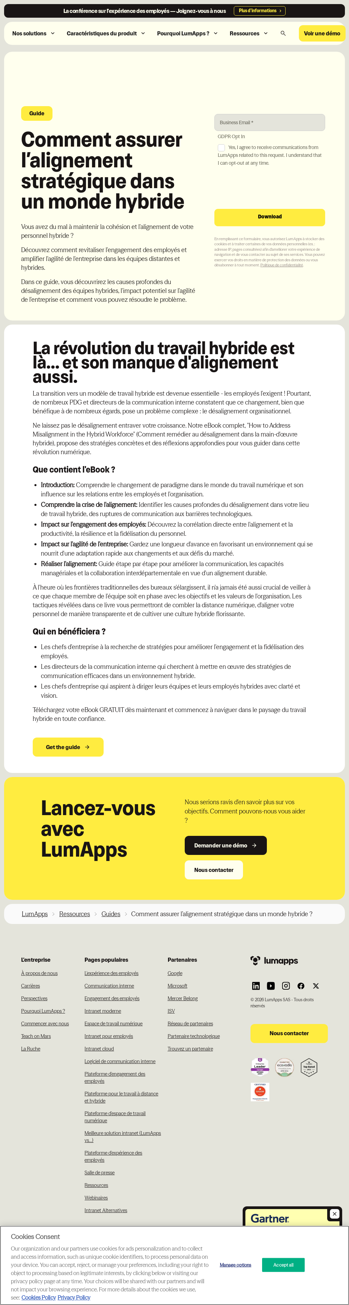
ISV (171, 1011)
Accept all (283, 1264)
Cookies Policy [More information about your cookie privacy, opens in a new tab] (38, 1297)
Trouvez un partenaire (190, 1049)
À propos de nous (39, 973)
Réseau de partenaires (190, 1024)
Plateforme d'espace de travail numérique (115, 1117)
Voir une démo (322, 33)
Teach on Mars (36, 1036)
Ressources (74, 914)
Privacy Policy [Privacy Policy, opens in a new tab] (74, 1297)
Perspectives (34, 998)
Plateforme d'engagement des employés (115, 1077)
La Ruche (30, 1049)
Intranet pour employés (109, 1036)
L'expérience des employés (111, 973)
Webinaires (96, 1198)
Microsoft (177, 986)
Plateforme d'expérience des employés (113, 1156)
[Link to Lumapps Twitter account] (315, 985)
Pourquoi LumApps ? (43, 1011)
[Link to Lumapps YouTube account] (270, 985)
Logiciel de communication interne (120, 1061)
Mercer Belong (183, 998)
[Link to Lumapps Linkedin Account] (256, 985)
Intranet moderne (103, 1011)
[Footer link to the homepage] (289, 960)
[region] (174, 1265)
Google (175, 973)
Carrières (30, 986)
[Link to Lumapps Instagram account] (285, 985)
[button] (34, 33)
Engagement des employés (112, 998)
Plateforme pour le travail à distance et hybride (121, 1097)
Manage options (236, 1264)
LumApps (35, 914)
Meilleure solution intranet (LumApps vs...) (123, 1136)
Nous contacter (213, 870)
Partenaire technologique (194, 1036)
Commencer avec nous (45, 1024)
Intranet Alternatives (106, 1210)
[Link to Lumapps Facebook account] (300, 985)
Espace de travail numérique (113, 1024)
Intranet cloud (99, 1049)
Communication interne (109, 986)
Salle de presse (100, 1173)
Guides (111, 914)
